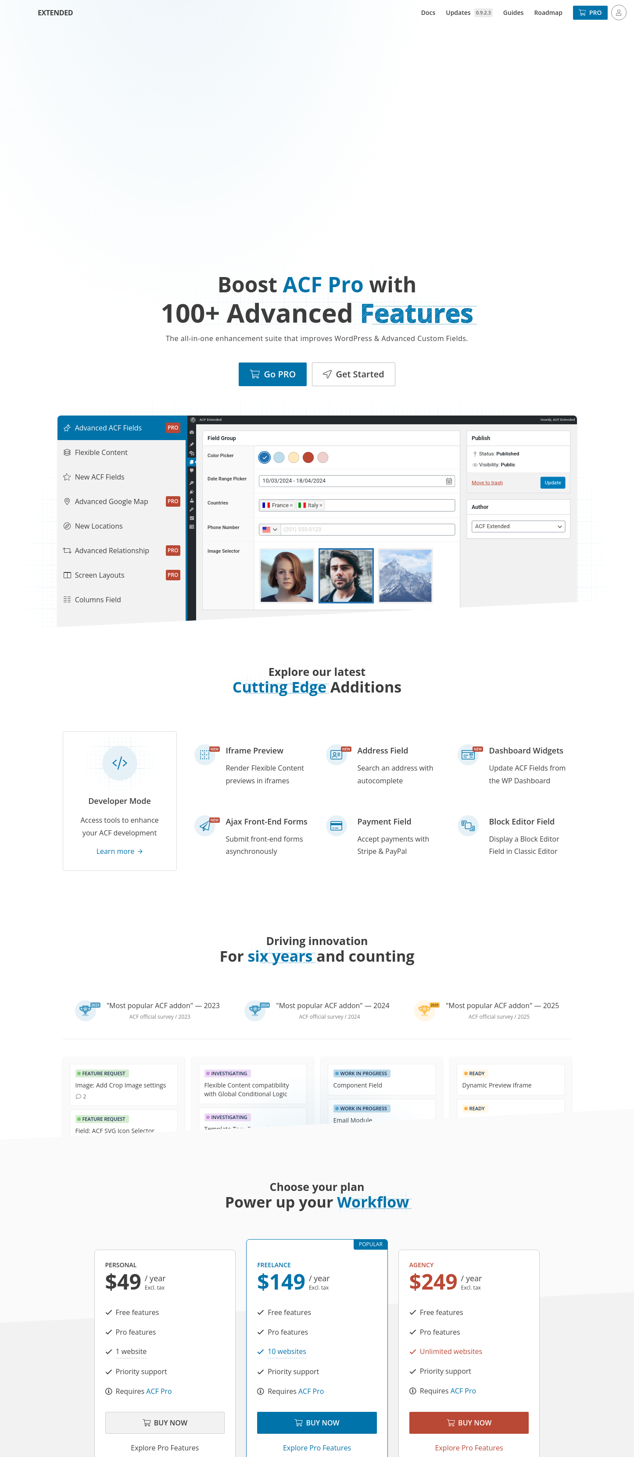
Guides (513, 12)
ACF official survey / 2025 (499, 1016)
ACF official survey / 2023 (159, 1016)
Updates (469, 12)
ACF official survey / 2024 (329, 1016)
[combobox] (357, 505)
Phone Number (223, 527)
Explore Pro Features (165, 1448)
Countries (218, 503)
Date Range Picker (227, 479)
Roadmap (548, 12)
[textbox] (518, 526)
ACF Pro (159, 1391)
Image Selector (224, 551)
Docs (428, 12)
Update (552, 483)
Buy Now (165, 1423)
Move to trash (486, 483)
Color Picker (220, 455)
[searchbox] (328, 505)
